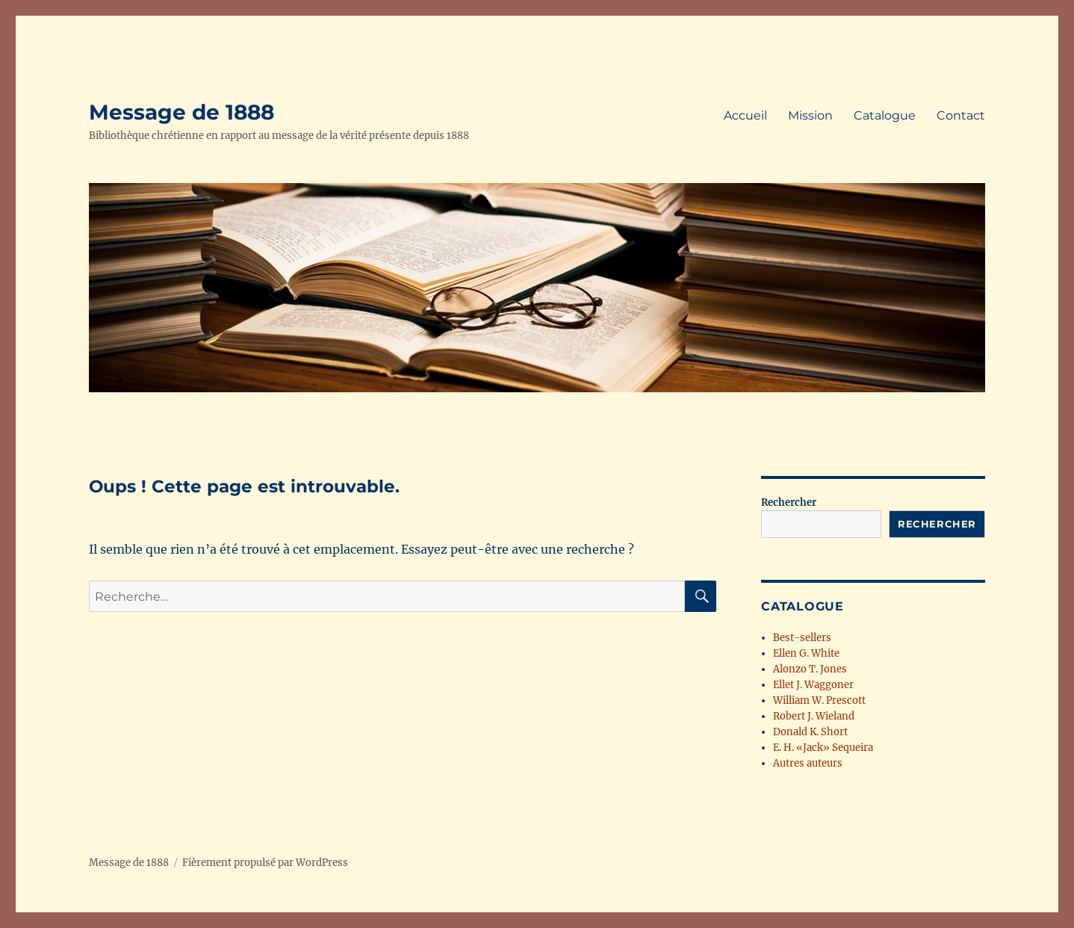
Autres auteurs (807, 763)
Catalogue (885, 115)
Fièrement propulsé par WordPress (265, 862)
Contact (961, 115)
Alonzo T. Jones (810, 669)
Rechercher (788, 502)
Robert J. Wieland (813, 716)
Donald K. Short (810, 732)
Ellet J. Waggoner (813, 684)
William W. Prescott (819, 700)
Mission (810, 115)
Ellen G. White (806, 653)
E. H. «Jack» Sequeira (823, 747)
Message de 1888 (181, 112)
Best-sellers (802, 637)
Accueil (745, 115)
